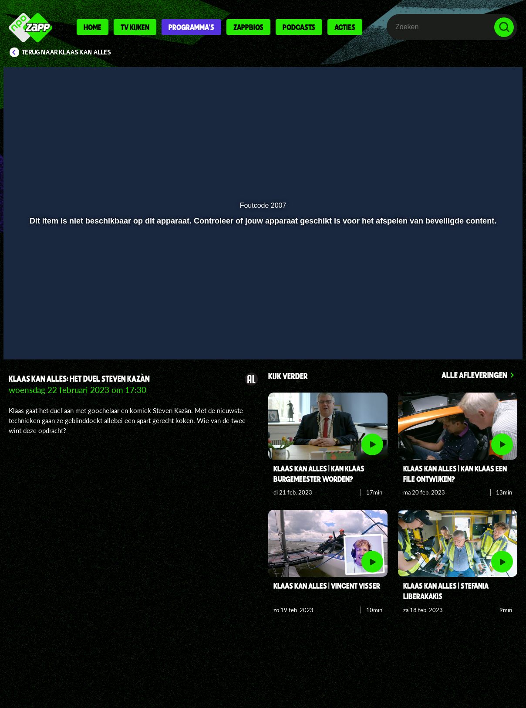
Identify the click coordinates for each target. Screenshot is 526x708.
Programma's (191, 27)
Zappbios (248, 27)
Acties (344, 27)
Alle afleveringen (474, 375)
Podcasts (299, 27)
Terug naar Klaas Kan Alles (66, 52)
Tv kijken (135, 27)
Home (92, 27)
